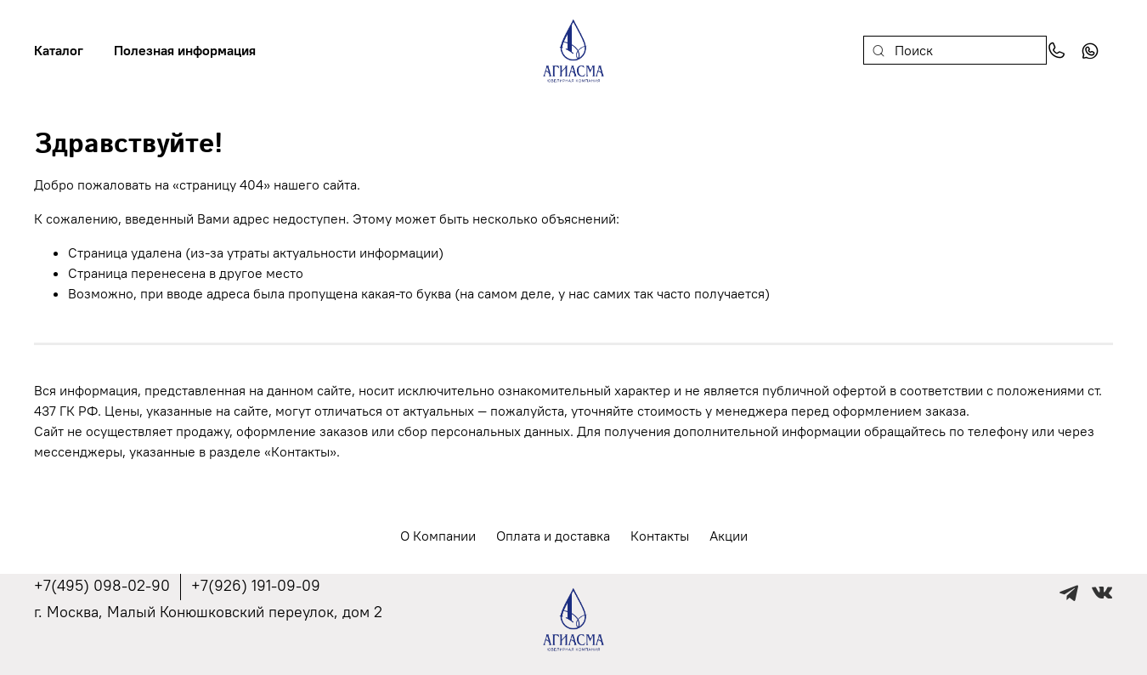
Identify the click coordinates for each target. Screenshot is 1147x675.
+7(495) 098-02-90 (102, 585)
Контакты (659, 535)
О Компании (438, 535)
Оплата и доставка (553, 535)
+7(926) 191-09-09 (255, 585)
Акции (728, 535)
